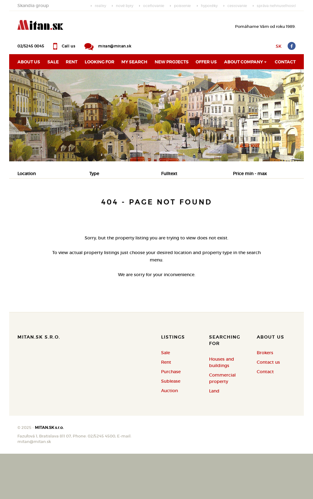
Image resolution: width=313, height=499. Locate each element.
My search (134, 62)
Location (26, 173)
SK (279, 46)
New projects (172, 62)
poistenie (182, 5)
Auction (169, 436)
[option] (156, 115)
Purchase (91, 204)
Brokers (265, 398)
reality (100, 5)
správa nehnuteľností (276, 5)
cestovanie (237, 5)
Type (94, 173)
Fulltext (169, 173)
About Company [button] (243, 62)
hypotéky (209, 5)
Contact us (268, 407)
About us (28, 62)
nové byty (124, 5)
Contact (285, 62)
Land (214, 436)
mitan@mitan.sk (114, 46)
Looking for (99, 62)
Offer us (206, 62)
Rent (71, 62)
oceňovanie (153, 5)
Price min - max (250, 173)
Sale (53, 62)
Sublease (170, 426)
